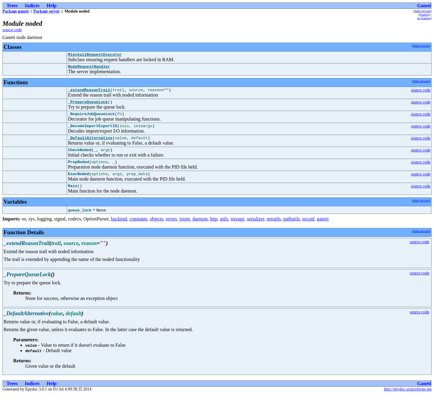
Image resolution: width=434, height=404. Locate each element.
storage (237, 228)
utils (224, 228)
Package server (46, 11)
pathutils (291, 228)
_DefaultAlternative (90, 144)
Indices (32, 5)
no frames (423, 18)
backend (119, 228)
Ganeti (424, 5)
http (213, 228)
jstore (184, 228)
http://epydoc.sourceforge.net (408, 399)
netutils (274, 228)
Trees (12, 5)
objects (156, 228)
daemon (200, 228)
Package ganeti (15, 11)
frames (424, 14)
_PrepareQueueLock (88, 105)
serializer (255, 228)
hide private (422, 11)
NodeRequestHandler (89, 68)
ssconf (308, 228)
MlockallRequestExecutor (95, 55)
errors (171, 228)
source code (12, 30)
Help (51, 5)
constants (138, 228)
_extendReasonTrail (89, 92)
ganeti (323, 228)
